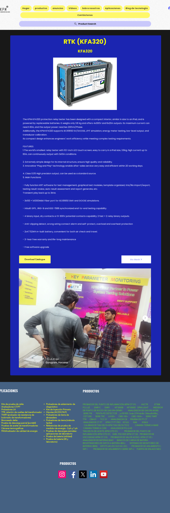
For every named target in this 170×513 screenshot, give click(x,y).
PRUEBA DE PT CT (139, 419)
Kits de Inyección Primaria (58, 409)
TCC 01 (103, 419)
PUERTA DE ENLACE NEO (149, 449)
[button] (35, 259)
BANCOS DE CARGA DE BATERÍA (132, 440)
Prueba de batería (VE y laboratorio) (57, 440)
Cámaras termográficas (12, 428)
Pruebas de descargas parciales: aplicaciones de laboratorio (61, 432)
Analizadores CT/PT (11, 407)
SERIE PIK (87, 413)
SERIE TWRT (151, 416)
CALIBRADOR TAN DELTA (96, 425)
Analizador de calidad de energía (21, 431)
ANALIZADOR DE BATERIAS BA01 (98, 440)
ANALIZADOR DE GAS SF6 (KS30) (143, 410)
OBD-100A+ (136, 416)
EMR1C (97, 407)
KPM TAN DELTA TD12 (119, 425)
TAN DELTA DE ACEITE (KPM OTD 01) (101, 431)
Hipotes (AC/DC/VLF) (56, 412)
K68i (135, 422)
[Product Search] (85, 24)
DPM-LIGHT (143, 407)
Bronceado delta (9, 420)
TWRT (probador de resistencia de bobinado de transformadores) (17, 416)
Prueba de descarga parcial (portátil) (18, 423)
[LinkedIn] (93, 474)
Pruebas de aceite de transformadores (19, 425)
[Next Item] (145, 318)
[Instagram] (62, 474)
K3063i (145, 422)
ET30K (157, 404)
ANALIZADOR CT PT (93, 422)
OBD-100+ (123, 416)
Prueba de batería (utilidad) (59, 436)
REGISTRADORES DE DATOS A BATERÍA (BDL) (104, 443)
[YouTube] (103, 474)
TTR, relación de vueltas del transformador (21, 412)
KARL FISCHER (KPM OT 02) (126, 434)
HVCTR (144, 404)
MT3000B (119, 407)
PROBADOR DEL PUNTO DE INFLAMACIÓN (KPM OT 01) (109, 404)
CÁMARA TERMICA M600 (146, 425)
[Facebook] (72, 474)
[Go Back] (136, 259)
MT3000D (131, 407)
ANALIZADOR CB (119, 419)
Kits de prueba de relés (12, 404)
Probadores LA (8, 409)
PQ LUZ (86, 407)
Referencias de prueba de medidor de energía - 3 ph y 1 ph (62, 427)
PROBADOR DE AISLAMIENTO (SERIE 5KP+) (114, 449)
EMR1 (107, 407)
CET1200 (87, 416)
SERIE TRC (100, 416)
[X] (83, 474)
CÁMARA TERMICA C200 (94, 428)
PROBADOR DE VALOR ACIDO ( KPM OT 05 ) (131, 437)
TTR (84, 419)
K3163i (126, 422)
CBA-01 (93, 419)
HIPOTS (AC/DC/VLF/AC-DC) (113, 446)
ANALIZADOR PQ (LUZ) (122, 428)
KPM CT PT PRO (113, 422)
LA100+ (111, 416)
